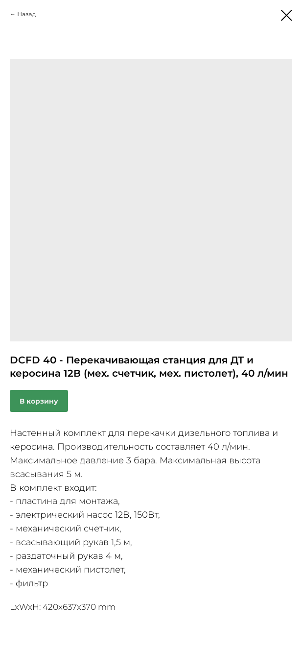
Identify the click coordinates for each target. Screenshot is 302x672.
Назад (26, 14)
